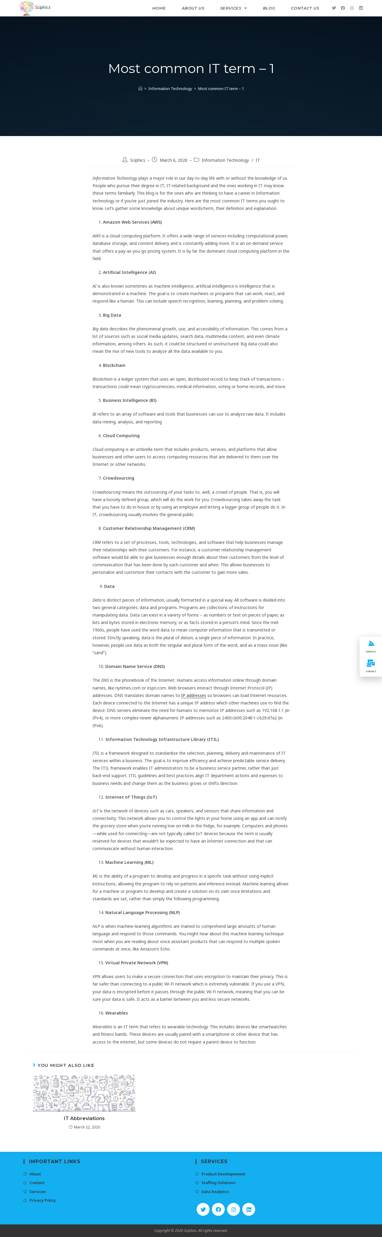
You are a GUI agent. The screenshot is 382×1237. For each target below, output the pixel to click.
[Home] (140, 88)
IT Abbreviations (84, 1118)
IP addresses (193, 695)
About (35, 1174)
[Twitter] (203, 1209)
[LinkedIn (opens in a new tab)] (360, 8)
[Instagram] (233, 1209)
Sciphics (137, 160)
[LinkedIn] (248, 1209)
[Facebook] (218, 1209)
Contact (37, 1182)
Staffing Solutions (218, 1182)
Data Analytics (215, 1191)
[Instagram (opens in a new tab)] (351, 8)
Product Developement (223, 1174)
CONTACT (371, 673)
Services (38, 1191)
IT (258, 160)
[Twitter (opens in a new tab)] (333, 8)
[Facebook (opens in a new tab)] (342, 8)
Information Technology (225, 160)
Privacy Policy (43, 1200)
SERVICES (371, 651)
